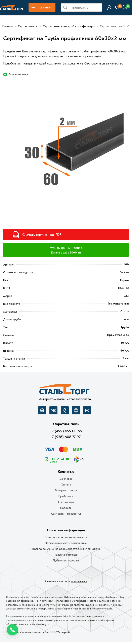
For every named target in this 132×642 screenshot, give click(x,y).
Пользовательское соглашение (66, 543)
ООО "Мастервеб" (59, 632)
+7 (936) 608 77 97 (65, 437)
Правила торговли (66, 554)
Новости (66, 508)
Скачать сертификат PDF (41, 235)
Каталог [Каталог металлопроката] (41, 7)
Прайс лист (65, 496)
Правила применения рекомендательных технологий (66, 549)
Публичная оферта (66, 560)
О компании (66, 502)
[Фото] (66, 152)
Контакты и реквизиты (66, 513)
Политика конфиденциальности (66, 537)
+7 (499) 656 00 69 (66, 431)
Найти (98, 8)
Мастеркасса (79, 581)
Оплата (66, 484)
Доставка (66, 478)
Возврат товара (66, 490)
